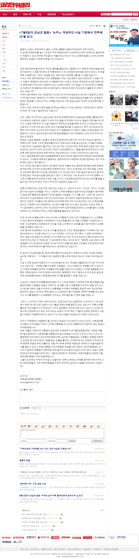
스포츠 (4, 59)
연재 (4, 52)
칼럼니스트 (6, 94)
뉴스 (5, 14)
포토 (15, 14)
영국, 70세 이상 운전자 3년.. (121, 65)
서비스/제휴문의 (74, 549)
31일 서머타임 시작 (29, 530)
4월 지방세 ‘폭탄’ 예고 (116, 108)
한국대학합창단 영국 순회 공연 (122, 83)
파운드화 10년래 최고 (30, 526)
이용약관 (97, 549)
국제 (4, 71)
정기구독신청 (59, 549)
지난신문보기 (68, 14)
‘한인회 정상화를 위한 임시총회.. (123, 76)
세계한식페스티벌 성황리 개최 (34, 518)
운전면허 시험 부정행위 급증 (121, 79)
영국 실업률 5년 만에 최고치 (131, 108)
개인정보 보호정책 (111, 549)
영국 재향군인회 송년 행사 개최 (34, 514)
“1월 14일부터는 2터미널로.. (121, 58)
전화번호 (51, 14)
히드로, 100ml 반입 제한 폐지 (131, 124)
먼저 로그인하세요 (62, 433)
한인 (4, 44)
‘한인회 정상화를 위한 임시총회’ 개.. (116, 124)
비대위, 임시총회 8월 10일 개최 (34, 522)
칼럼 (4, 48)
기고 (4, 56)
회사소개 (24, 549)
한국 (4, 67)
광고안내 (34, 549)
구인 (39, 14)
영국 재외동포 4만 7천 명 (120, 54)
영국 (4, 41)
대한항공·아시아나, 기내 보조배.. (123, 87)
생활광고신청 (46, 549)
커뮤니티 (27, 14)
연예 (4, 63)
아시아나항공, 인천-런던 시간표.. (123, 69)
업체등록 (87, 549)
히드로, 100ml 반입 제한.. (120, 72)
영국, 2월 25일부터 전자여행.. (122, 61)
